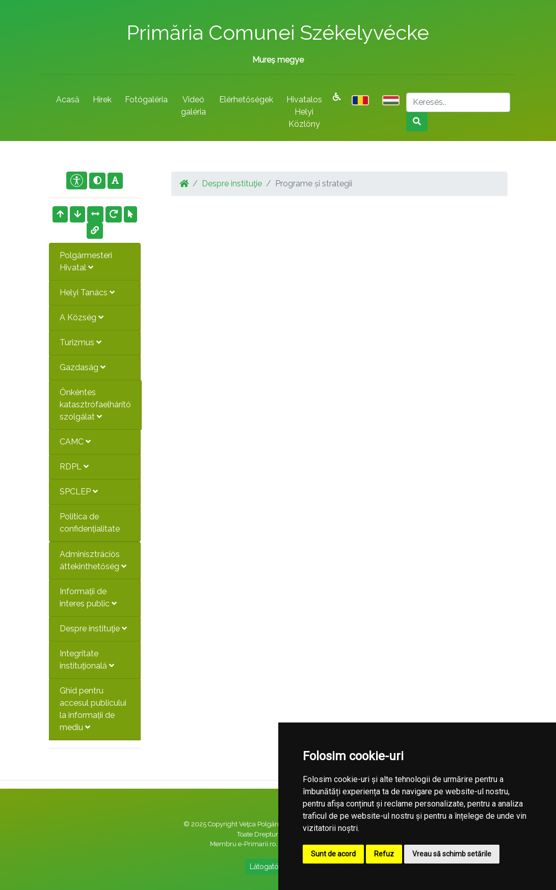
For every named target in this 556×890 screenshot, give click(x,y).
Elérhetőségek (246, 99)
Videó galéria (193, 106)
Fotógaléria (146, 99)
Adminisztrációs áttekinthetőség (93, 560)
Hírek (102, 99)
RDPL (74, 466)
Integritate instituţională (87, 660)
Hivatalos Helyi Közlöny (304, 112)
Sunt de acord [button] (333, 854)
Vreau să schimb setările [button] (451, 854)
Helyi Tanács (87, 292)
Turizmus (80, 342)
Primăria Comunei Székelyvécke (277, 32)
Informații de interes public (88, 597)
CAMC (75, 442)
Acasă (68, 99)
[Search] (458, 102)
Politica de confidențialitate (90, 523)
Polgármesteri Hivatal (86, 261)
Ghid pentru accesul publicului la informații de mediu (93, 709)
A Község (81, 317)
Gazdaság (82, 367)
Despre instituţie (93, 628)
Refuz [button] (384, 854)
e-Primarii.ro (257, 844)
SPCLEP (79, 491)
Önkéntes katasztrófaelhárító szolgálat (95, 404)
